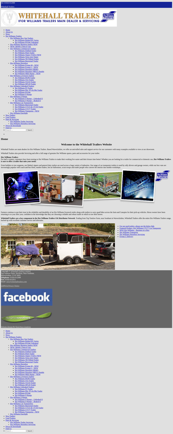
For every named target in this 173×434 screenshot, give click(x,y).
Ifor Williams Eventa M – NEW (27, 65)
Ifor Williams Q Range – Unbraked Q (29, 99)
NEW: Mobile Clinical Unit (20, 47)
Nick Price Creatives (23, 327)
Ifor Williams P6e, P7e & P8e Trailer (28, 90)
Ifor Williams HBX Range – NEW (27, 74)
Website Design (7, 327)
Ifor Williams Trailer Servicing (21, 121)
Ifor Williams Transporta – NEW (27, 111)
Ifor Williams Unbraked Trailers (22, 86)
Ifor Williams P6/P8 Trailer (25, 78)
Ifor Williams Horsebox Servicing (22, 124)
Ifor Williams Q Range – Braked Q (28, 101)
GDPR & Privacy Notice (10, 286)
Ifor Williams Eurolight (19, 113)
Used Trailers (11, 117)
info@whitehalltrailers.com (16, 282)
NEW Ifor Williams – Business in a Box (134, 230)
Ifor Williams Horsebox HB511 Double (29, 72)
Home (8, 30)
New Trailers (10, 115)
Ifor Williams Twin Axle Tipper (26, 57)
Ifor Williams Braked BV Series (27, 40)
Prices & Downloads (13, 126)
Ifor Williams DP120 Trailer (25, 84)
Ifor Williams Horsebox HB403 (26, 69)
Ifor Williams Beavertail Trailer (26, 61)
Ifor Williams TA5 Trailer (24, 80)
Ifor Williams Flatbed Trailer (25, 51)
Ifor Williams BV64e (22, 92)
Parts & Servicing (12, 119)
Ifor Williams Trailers (14, 36)
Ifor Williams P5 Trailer (24, 88)
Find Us (8, 128)
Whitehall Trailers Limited (21, 271)
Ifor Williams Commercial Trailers (23, 49)
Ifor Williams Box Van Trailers (21, 38)
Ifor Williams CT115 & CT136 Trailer (29, 107)
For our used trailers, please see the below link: (137, 226)
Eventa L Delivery (126, 237)
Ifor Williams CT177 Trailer (25, 109)
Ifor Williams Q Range (23, 94)
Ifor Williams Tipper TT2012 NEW (28, 55)
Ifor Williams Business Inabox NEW (23, 44)
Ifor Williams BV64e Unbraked (26, 42)
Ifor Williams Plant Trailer (24, 53)
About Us (9, 32)
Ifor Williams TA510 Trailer (25, 82)
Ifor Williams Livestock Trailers (22, 76)
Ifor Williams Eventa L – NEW (26, 67)
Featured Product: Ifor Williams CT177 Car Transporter (140, 228)
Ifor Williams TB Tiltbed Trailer (27, 59)
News (8, 34)
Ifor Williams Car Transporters (21, 103)
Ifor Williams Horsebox (19, 63)
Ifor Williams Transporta (129, 232)
